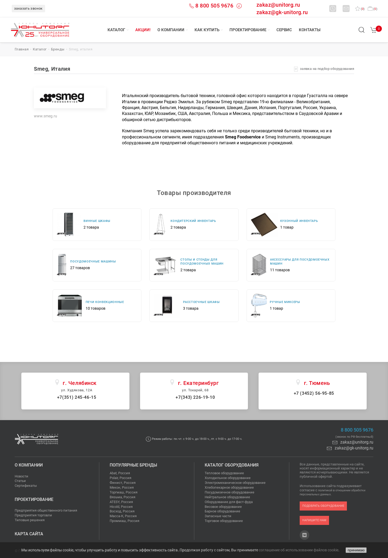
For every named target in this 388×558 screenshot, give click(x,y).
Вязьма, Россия (122, 497)
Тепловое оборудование (224, 473)
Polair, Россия (120, 478)
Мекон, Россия (122, 487)
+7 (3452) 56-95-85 (314, 393)
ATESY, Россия (121, 502)
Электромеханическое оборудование (235, 483)
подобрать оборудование (323, 506)
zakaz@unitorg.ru (278, 5)
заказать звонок (28, 8)
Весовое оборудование (223, 507)
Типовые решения (30, 520)
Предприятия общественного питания (46, 510)
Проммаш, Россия (124, 521)
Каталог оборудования (232, 465)
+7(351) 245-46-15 (76, 397)
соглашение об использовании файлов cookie (298, 550)
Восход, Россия (122, 511)
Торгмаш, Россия (123, 492)
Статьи (20, 481)
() (360, 9)
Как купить (207, 29)
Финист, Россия (123, 483)
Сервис (284, 29)
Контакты (309, 29)
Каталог (116, 29)
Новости (21, 476)
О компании (170, 29)
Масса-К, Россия (123, 516)
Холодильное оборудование (228, 478)
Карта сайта (29, 533)
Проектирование (247, 29)
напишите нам (314, 520)
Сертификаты (26, 486)
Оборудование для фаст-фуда (229, 502)
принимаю (356, 550)
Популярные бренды (133, 465)
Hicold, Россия (121, 507)
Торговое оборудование (224, 521)
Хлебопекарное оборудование (229, 487)
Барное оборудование (222, 511)
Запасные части (218, 516)
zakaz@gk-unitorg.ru (282, 12)
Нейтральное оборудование (227, 497)
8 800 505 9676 (214, 5)
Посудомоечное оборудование (229, 492)
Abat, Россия (120, 473)
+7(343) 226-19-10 (195, 397)
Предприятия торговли (33, 515)
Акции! (143, 29)
